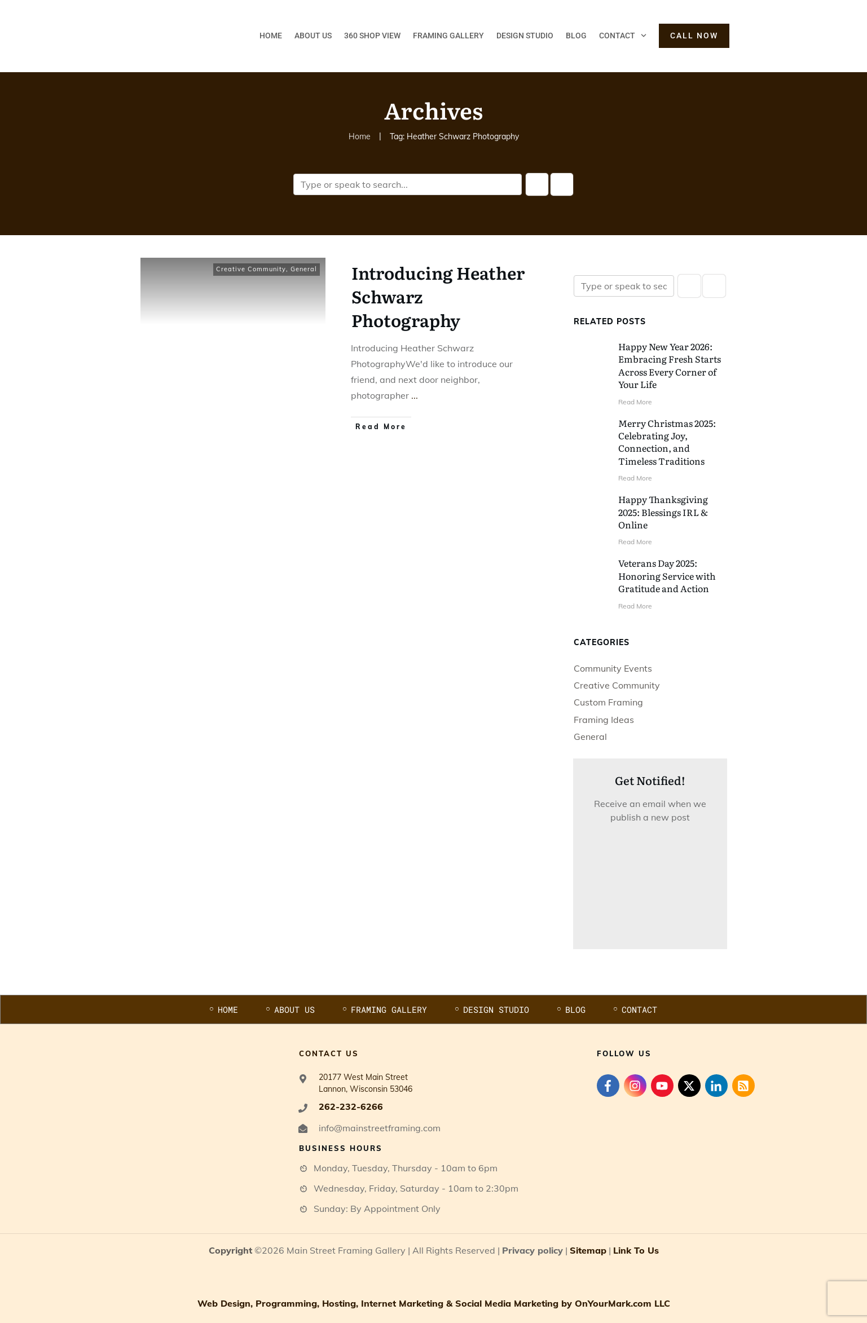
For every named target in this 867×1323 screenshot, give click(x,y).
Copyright (230, 1250)
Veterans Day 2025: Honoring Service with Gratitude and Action (667, 575)
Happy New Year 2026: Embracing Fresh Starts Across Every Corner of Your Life (669, 365)
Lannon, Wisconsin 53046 (365, 1089)
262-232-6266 (351, 1106)
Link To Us (636, 1250)
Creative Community (251, 269)
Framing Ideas (604, 719)
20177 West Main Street (363, 1077)
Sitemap (588, 1250)
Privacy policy (532, 1250)
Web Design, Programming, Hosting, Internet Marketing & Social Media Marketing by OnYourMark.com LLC (433, 1303)
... (414, 395)
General (304, 269)
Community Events (613, 668)
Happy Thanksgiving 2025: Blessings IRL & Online (663, 511)
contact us (329, 1053)
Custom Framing (608, 702)
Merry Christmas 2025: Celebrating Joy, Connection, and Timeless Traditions (667, 442)
